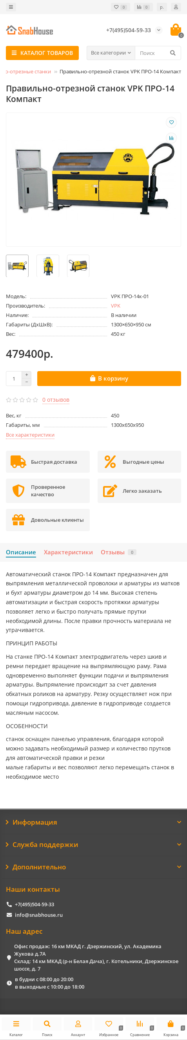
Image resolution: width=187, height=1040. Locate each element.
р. (162, 7)
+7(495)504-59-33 (34, 904)
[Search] (158, 53)
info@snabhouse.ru (39, 914)
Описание (21, 552)
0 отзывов (55, 399)
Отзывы (118, 552)
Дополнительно (93, 866)
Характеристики (68, 552)
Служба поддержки (93, 844)
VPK (115, 305)
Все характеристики (30, 434)
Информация (93, 822)
